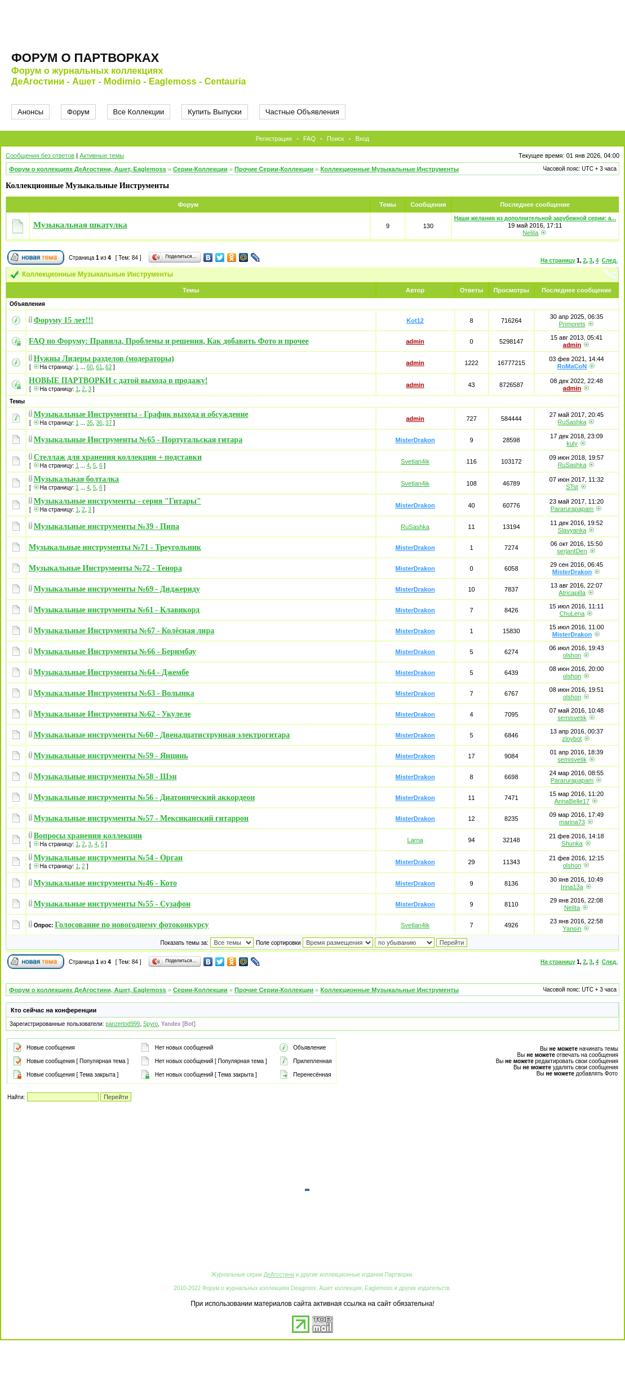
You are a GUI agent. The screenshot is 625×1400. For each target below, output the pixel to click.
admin (415, 341)
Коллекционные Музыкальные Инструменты (390, 169)
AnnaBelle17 (572, 801)
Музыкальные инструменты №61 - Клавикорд (117, 610)
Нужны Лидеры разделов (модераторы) (104, 358)
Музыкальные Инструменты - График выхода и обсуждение (141, 414)
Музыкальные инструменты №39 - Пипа (106, 526)
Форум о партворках (85, 58)
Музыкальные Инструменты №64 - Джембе (111, 672)
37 (108, 423)
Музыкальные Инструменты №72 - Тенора (105, 568)
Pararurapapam (572, 508)
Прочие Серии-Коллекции (273, 169)
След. (610, 260)
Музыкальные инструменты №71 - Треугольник (115, 547)
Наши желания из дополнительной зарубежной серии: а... (535, 218)
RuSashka (572, 422)
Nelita (530, 232)
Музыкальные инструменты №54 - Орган (108, 858)
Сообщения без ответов (40, 155)
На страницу (557, 260)
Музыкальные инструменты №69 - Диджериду (117, 589)
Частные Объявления (302, 112)
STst (572, 486)
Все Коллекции (139, 112)
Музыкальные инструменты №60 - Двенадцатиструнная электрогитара (162, 735)
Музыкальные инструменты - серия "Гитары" (117, 501)
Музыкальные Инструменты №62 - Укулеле (112, 714)
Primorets (571, 324)
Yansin (572, 928)
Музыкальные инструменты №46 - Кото (105, 883)
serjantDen (572, 551)
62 (108, 367)
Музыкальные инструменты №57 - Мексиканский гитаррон (141, 818)
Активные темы (101, 155)
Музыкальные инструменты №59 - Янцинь (111, 756)
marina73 (572, 822)
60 (90, 367)
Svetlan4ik (415, 461)
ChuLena (572, 613)
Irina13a (572, 886)
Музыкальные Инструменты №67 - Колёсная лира (124, 630)
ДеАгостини (279, 1275)
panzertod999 (122, 1024)
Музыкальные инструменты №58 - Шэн (105, 776)
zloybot (572, 738)
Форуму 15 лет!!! (64, 320)
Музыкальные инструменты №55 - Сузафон (112, 904)
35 (90, 423)
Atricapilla (572, 592)
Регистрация (274, 138)
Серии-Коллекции (200, 169)
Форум (78, 112)
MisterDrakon (415, 440)
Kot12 (415, 320)
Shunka (571, 843)
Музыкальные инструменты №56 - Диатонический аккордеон (144, 797)
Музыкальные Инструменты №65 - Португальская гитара (138, 439)
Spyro (150, 1024)
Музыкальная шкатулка (80, 224)
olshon (572, 655)
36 (99, 423)
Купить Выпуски (215, 112)
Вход (362, 138)
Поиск (335, 138)
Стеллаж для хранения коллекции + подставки (118, 457)
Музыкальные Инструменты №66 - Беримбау (115, 651)
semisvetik (571, 717)
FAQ (309, 138)
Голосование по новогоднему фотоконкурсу (132, 925)
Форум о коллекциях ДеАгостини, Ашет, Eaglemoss (87, 169)
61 (99, 367)
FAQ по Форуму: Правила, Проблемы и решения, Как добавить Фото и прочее (169, 341)
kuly (572, 443)
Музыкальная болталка (76, 479)
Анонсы (30, 112)
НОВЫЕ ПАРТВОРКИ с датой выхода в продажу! (118, 380)
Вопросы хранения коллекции (88, 836)
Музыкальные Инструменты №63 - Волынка (114, 693)
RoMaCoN (572, 366)
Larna (415, 840)
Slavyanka (572, 530)
